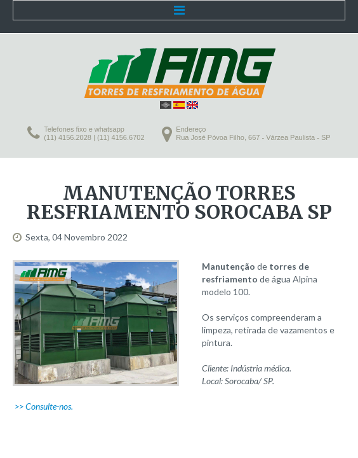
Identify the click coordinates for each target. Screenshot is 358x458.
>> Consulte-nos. (44, 406)
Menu (179, 10)
